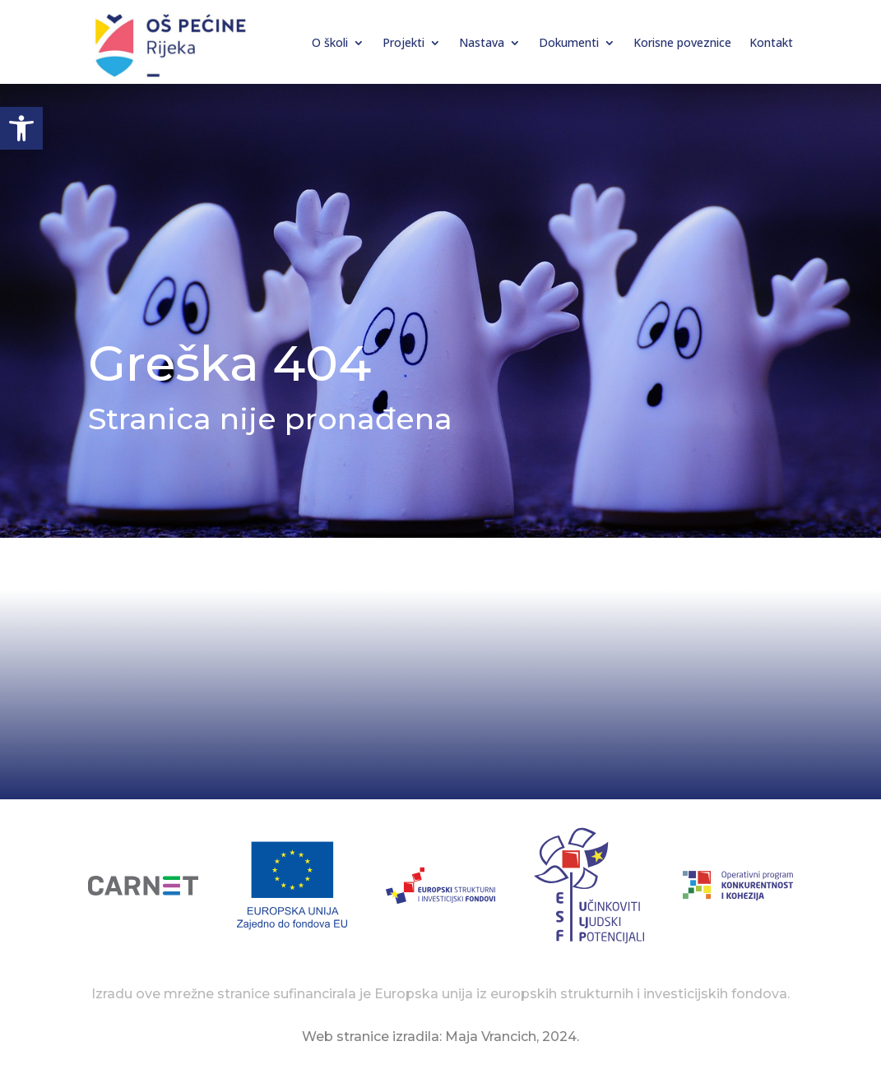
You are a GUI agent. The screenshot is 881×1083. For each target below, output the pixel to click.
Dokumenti (569, 42)
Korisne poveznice (682, 42)
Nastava (481, 42)
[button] (21, 128)
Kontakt (771, 42)
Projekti (403, 42)
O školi (330, 42)
